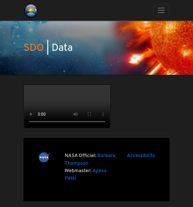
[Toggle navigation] (161, 10)
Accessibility (141, 155)
